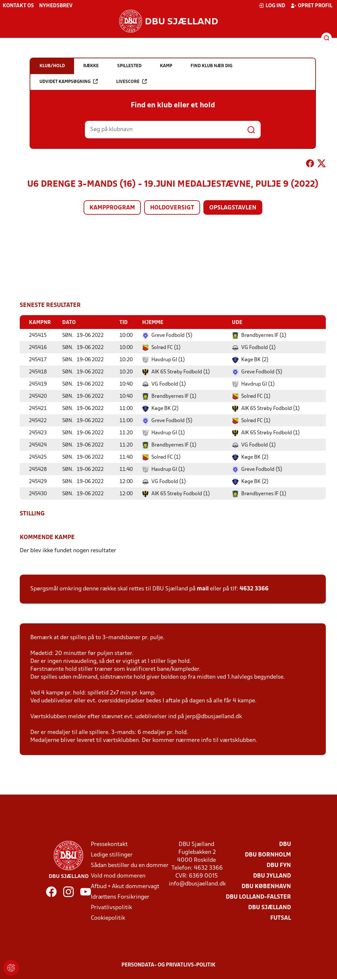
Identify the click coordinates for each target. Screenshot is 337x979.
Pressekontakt (109, 844)
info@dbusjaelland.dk (197, 883)
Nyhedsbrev (55, 6)
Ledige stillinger (112, 854)
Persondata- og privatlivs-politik (168, 965)
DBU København (266, 886)
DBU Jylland (272, 876)
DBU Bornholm (268, 854)
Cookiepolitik (108, 918)
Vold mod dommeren (118, 876)
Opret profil (311, 6)
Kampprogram (112, 208)
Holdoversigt (172, 208)
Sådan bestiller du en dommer (129, 865)
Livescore (131, 81)
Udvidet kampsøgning (68, 81)
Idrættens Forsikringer (120, 897)
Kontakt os (18, 6)
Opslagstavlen (232, 208)
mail (203, 588)
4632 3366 (254, 588)
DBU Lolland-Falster (258, 897)
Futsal (280, 918)
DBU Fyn (279, 865)
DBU (285, 844)
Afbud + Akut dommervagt (125, 886)
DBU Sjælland (269, 907)
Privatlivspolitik (111, 907)
